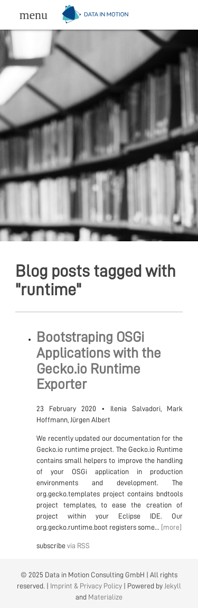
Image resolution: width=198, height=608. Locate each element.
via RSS (78, 545)
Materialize (105, 597)
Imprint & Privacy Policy (86, 585)
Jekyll (172, 585)
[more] (171, 527)
